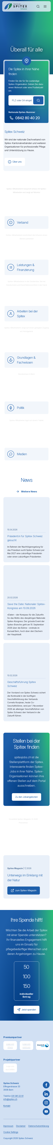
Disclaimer (21, 1126)
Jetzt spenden (26, 1009)
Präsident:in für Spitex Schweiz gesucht (25, 538)
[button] (46, 1127)
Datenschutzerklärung (38, 1126)
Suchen (38, 100)
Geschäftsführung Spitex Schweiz (21, 684)
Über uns (15, 162)
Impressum (8, 1126)
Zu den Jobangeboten (26, 796)
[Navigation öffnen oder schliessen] (45, 6)
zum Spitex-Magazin (23, 890)
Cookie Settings (10, 1132)
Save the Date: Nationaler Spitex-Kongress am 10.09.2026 (26, 606)
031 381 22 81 (17, 1096)
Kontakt (6, 1106)
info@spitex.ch (10, 1099)
